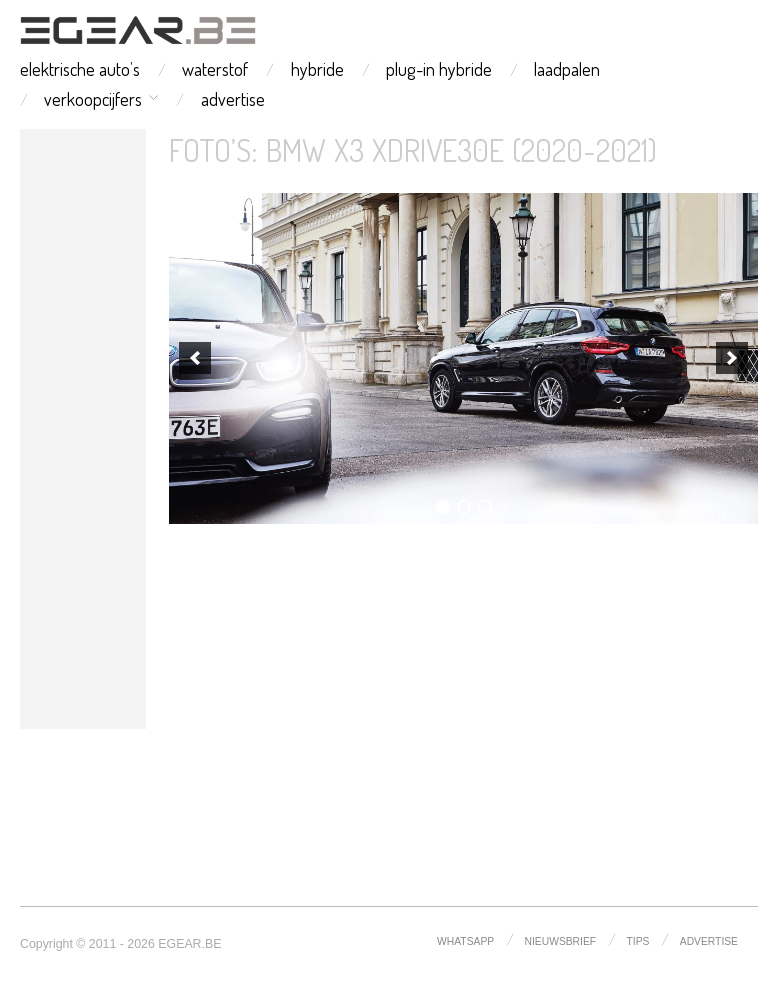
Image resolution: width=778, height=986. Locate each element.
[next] (732, 358)
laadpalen (567, 69)
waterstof (215, 69)
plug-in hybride (439, 69)
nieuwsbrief (561, 941)
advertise (233, 99)
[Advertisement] (83, 429)
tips (638, 941)
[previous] (195, 358)
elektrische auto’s (80, 69)
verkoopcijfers (93, 99)
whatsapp (465, 941)
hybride (317, 69)
